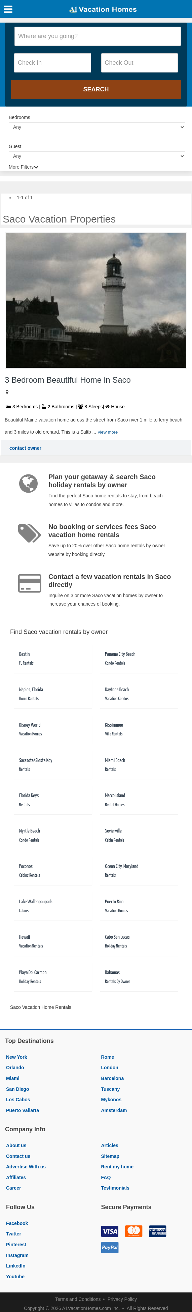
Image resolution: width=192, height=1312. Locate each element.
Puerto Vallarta (22, 1110)
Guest (15, 146)
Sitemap (110, 1156)
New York (16, 1057)
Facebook (17, 1223)
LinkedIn (16, 1266)
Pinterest (16, 1244)
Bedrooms (19, 117)
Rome (107, 1057)
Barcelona (112, 1078)
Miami (13, 1078)
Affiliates (16, 1177)
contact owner (25, 448)
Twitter (13, 1233)
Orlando (15, 1067)
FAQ (106, 1177)
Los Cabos (18, 1099)
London (109, 1067)
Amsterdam (114, 1110)
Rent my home (117, 1166)
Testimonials (115, 1188)
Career (13, 1188)
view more (108, 432)
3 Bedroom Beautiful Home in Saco (68, 379)
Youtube (15, 1276)
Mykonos (111, 1099)
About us (16, 1145)
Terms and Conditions (78, 1299)
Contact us (18, 1156)
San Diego (17, 1089)
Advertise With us (26, 1166)
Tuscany (110, 1089)
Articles (109, 1145)
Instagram (17, 1255)
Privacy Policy (122, 1299)
